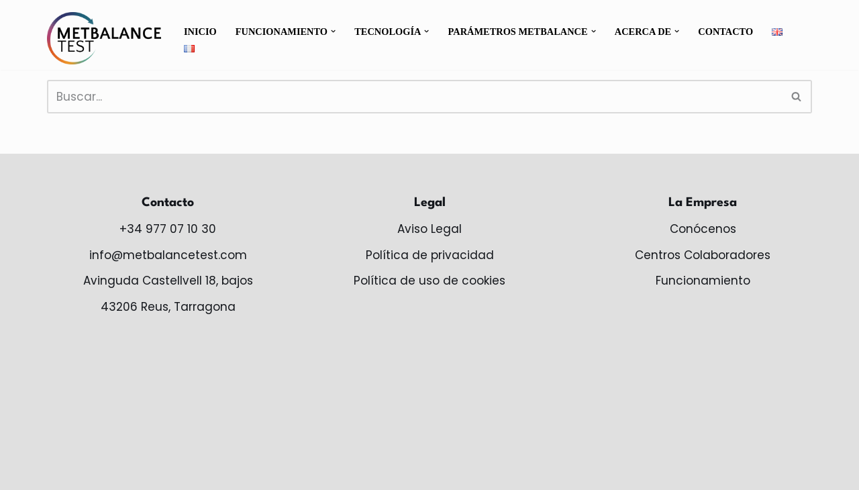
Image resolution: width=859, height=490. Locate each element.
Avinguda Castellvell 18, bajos (168, 281)
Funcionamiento (703, 281)
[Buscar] (414, 96)
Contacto (726, 31)
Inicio (200, 31)
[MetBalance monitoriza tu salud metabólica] (104, 38)
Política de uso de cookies (429, 281)
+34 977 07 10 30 (167, 229)
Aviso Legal (429, 229)
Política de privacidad (430, 255)
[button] (334, 31)
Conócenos (703, 229)
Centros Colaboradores (702, 255)
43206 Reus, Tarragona (168, 307)
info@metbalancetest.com (168, 255)
